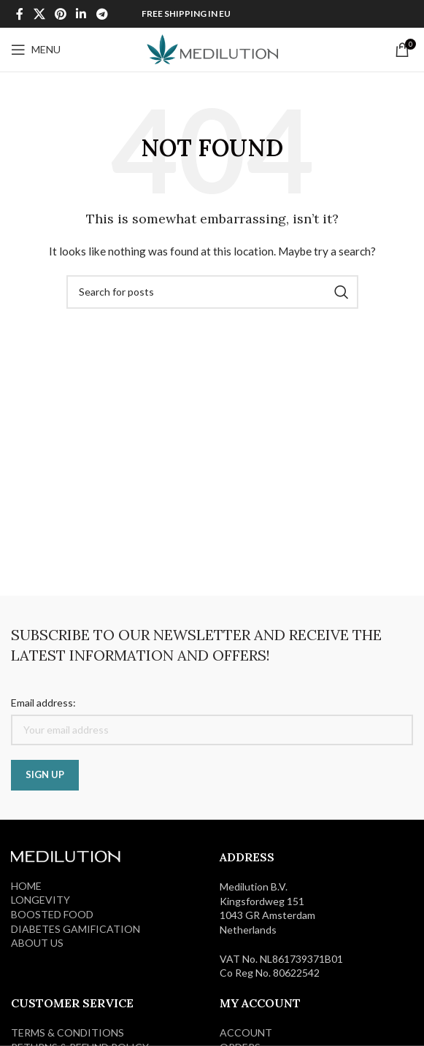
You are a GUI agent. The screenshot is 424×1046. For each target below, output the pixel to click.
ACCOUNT (246, 1032)
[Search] (212, 292)
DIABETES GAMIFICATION (75, 929)
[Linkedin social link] (81, 14)
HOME (26, 886)
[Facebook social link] (19, 14)
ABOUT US (37, 943)
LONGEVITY (40, 899)
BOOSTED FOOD (52, 914)
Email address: (43, 702)
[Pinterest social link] (60, 14)
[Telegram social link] (101, 14)
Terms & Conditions (67, 1032)
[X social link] (39, 14)
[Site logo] (212, 48)
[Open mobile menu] (36, 49)
